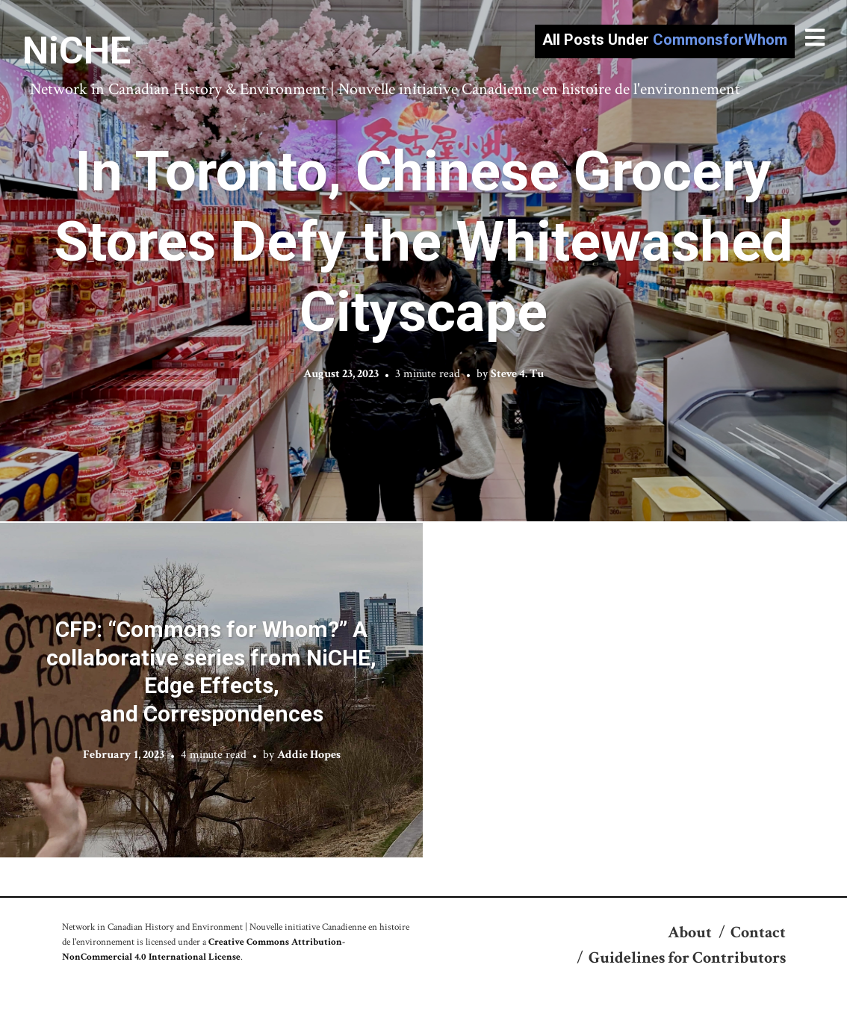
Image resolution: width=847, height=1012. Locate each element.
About (690, 932)
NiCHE (76, 50)
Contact (758, 932)
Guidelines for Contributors (687, 958)
